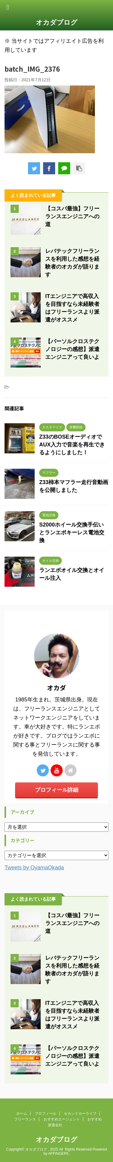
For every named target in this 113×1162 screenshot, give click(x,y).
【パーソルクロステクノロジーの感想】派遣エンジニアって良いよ (72, 349)
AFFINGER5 (58, 1153)
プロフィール (45, 1113)
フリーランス (25, 1119)
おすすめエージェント (62, 1119)
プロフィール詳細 (56, 790)
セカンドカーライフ (80, 1113)
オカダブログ (56, 22)
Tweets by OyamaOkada (34, 868)
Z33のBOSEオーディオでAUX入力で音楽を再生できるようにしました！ (72, 444)
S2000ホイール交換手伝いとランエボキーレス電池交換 (71, 532)
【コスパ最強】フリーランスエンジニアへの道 (72, 216)
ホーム (21, 1113)
